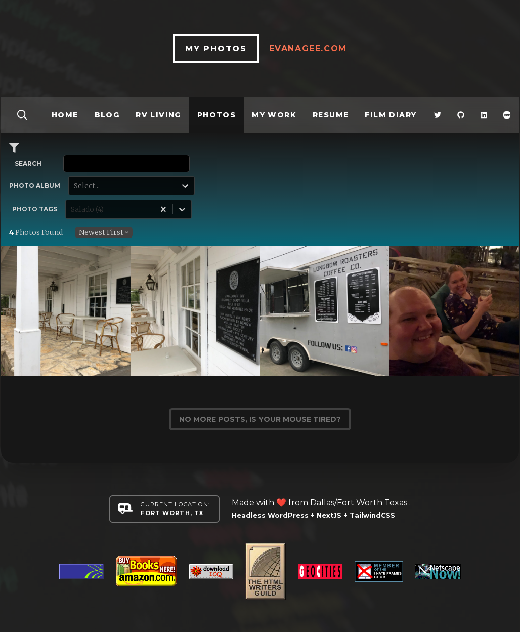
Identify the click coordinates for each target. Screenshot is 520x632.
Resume (331, 115)
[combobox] (74, 186)
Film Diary (390, 115)
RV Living (158, 115)
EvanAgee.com (308, 48)
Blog (107, 115)
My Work (274, 115)
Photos (216, 115)
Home (65, 115)
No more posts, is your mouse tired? (260, 419)
